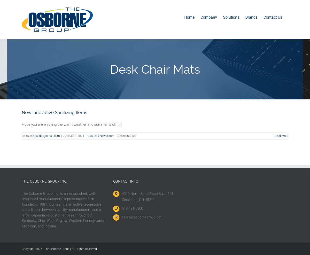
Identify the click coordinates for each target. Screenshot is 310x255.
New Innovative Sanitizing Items (54, 112)
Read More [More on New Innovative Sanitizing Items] (281, 136)
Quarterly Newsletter (100, 136)
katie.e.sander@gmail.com (43, 136)
